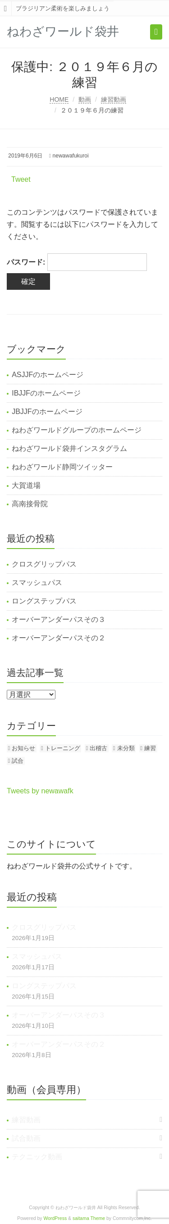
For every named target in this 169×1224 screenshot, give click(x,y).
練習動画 (113, 99)
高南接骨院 (30, 504)
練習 (150, 748)
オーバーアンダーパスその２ (58, 638)
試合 (17, 760)
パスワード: (77, 262)
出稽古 (98, 748)
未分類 (126, 748)
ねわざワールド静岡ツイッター (62, 467)
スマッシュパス (37, 582)
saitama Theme (89, 1218)
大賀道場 (26, 485)
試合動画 (26, 1138)
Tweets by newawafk (40, 791)
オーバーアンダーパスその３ (58, 619)
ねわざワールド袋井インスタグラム (69, 448)
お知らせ (23, 748)
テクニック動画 (37, 1157)
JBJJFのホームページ (47, 411)
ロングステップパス (44, 601)
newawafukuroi (71, 156)
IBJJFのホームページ (46, 393)
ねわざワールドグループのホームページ (77, 430)
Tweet (21, 179)
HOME (59, 99)
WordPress (55, 1218)
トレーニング (62, 748)
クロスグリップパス (44, 564)
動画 (84, 99)
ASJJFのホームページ (47, 374)
